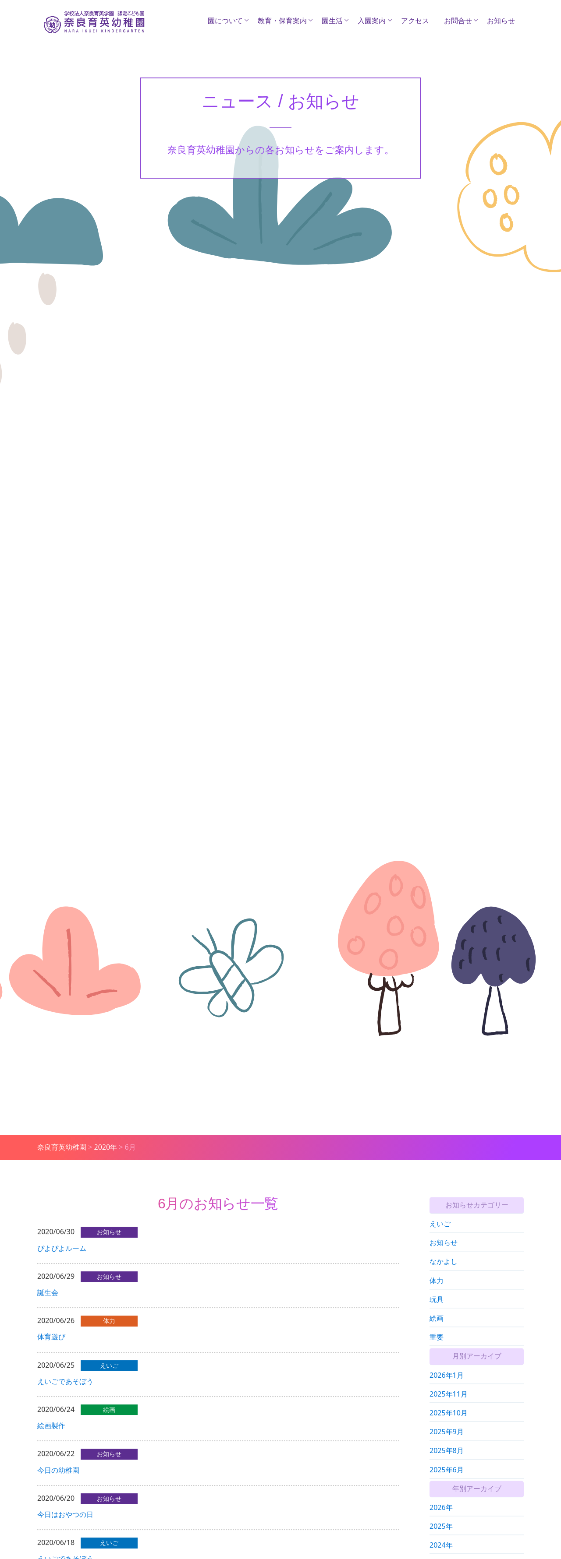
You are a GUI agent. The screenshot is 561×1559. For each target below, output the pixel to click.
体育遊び (51, 1345)
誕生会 (47, 1301)
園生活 (332, 20)
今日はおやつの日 (65, 1522)
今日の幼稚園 (58, 1478)
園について (225, 20)
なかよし (444, 1274)
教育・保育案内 (282, 20)
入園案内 (372, 20)
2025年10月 (449, 1425)
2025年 (441, 1538)
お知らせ (501, 20)
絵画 (437, 1330)
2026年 (441, 1519)
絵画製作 (51, 1434)
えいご (440, 1236)
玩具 (437, 1311)
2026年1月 (447, 1387)
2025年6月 (447, 1482)
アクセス (415, 20)
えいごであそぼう (65, 1389)
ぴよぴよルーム (61, 1256)
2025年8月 (447, 1463)
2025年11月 (449, 1406)
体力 (437, 1293)
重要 (437, 1349)
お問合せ (458, 20)
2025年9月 (447, 1444)
